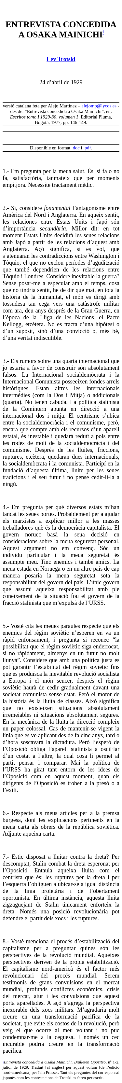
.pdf (87, 147)
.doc (76, 147)
